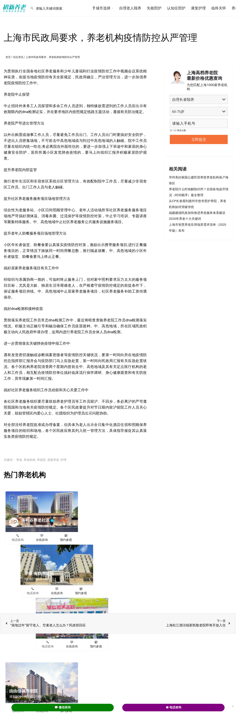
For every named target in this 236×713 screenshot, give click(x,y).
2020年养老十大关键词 (185, 219)
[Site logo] (15, 7)
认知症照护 (176, 8)
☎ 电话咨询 (173, 707)
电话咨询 (18, 540)
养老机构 (29, 460)
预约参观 (66, 540)
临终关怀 (218, 8)
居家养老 (53, 460)
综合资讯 (18, 57)
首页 (8, 57)
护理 (63, 460)
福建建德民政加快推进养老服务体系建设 (197, 213)
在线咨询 (42, 540)
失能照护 (154, 8)
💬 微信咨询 (62, 707)
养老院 (41, 460)
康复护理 (198, 8)
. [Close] (232, 705)
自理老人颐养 (130, 8)
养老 (19, 460)
